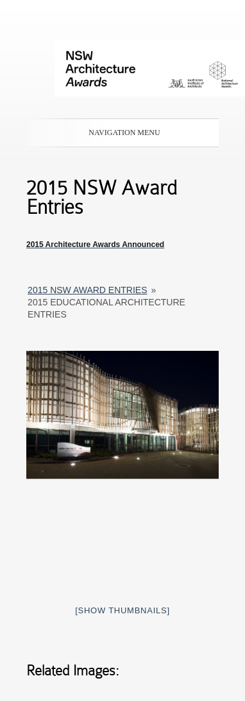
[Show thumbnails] (122, 610)
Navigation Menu (120, 132)
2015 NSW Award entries (87, 290)
